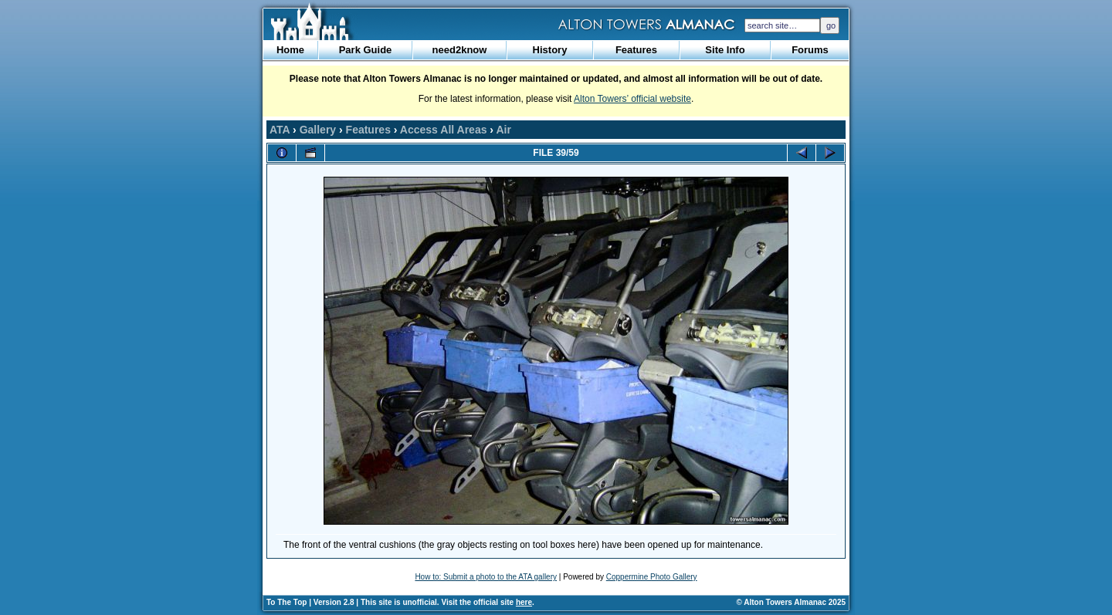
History (550, 50)
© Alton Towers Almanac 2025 (791, 602)
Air (503, 129)
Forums (810, 50)
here (524, 602)
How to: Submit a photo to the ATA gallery (486, 577)
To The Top (286, 602)
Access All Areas (443, 129)
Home (290, 50)
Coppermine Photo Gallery (651, 577)
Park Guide (365, 50)
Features (636, 50)
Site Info (724, 50)
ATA (280, 129)
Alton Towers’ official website (632, 98)
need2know (459, 50)
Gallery (318, 129)
